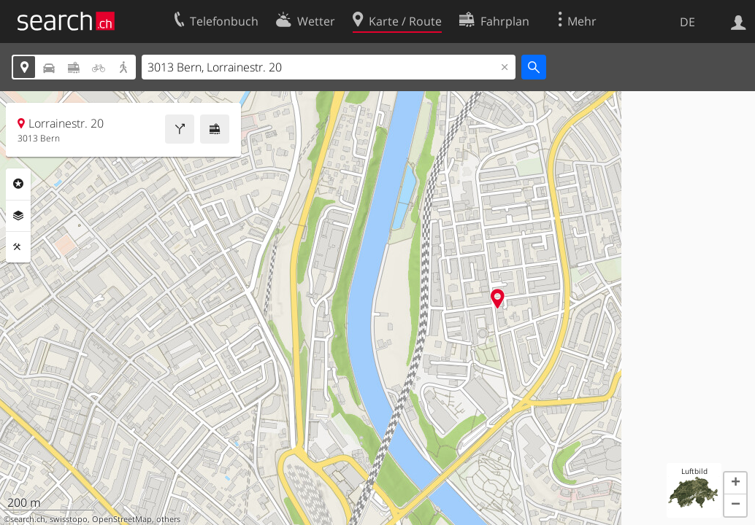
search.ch (27, 519)
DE (687, 22)
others (168, 519)
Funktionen (18, 247)
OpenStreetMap (122, 519)
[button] (735, 483)
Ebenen (18, 216)
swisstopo (69, 519)
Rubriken (18, 183)
